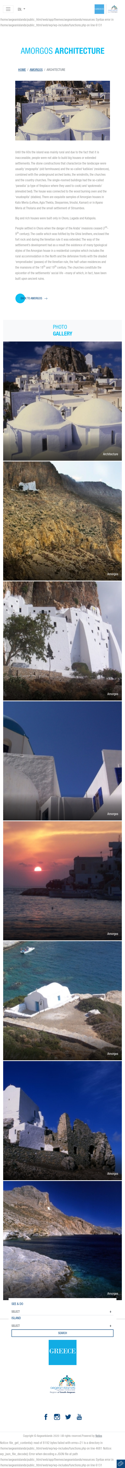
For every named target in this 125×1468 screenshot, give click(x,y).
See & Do (17, 1304)
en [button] (20, 9)
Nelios (98, 1436)
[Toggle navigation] (8, 9)
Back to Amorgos (31, 298)
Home (22, 70)
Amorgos (36, 70)
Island (16, 1318)
